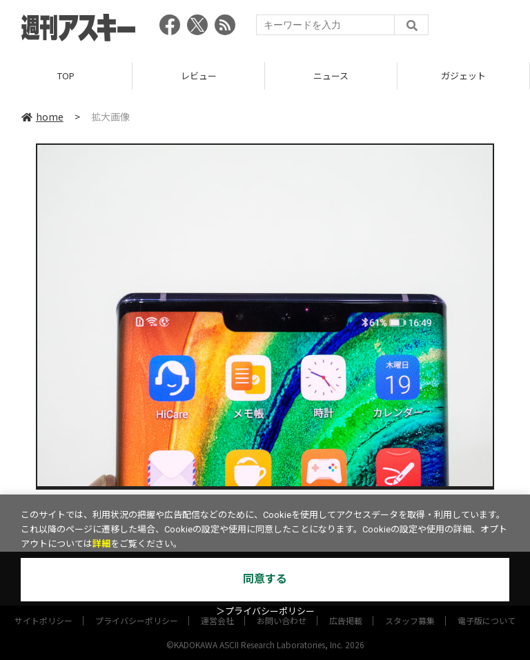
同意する (265, 579)
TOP (66, 75)
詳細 (101, 544)
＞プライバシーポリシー (265, 611)
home (42, 116)
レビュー (199, 75)
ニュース (331, 75)
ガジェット (463, 75)
